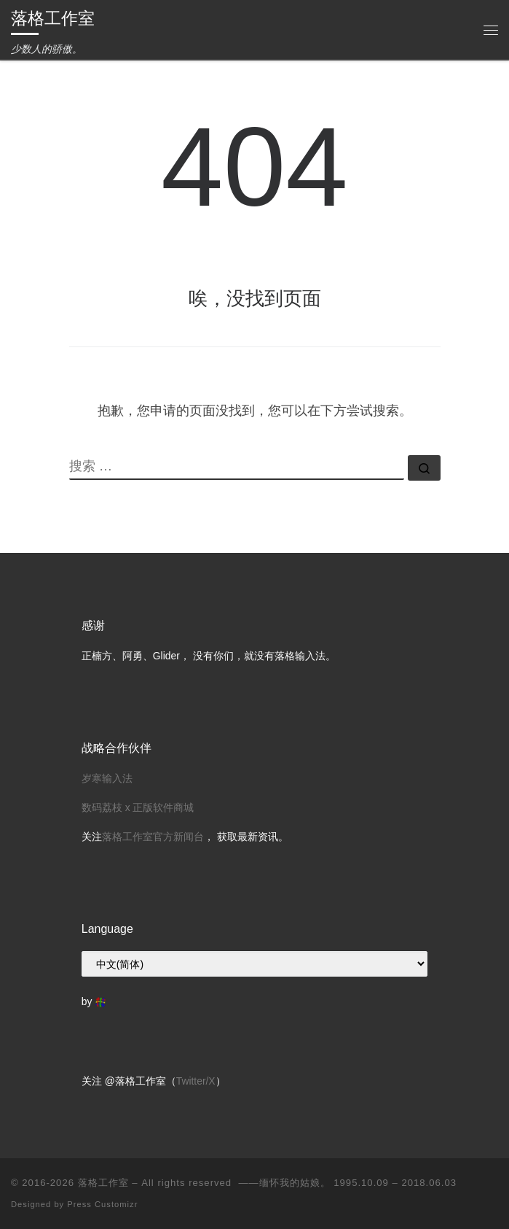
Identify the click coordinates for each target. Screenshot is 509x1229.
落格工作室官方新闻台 (153, 836)
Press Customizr (102, 1204)
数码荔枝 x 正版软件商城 (138, 807)
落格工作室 (103, 1182)
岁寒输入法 (107, 778)
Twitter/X (196, 1081)
